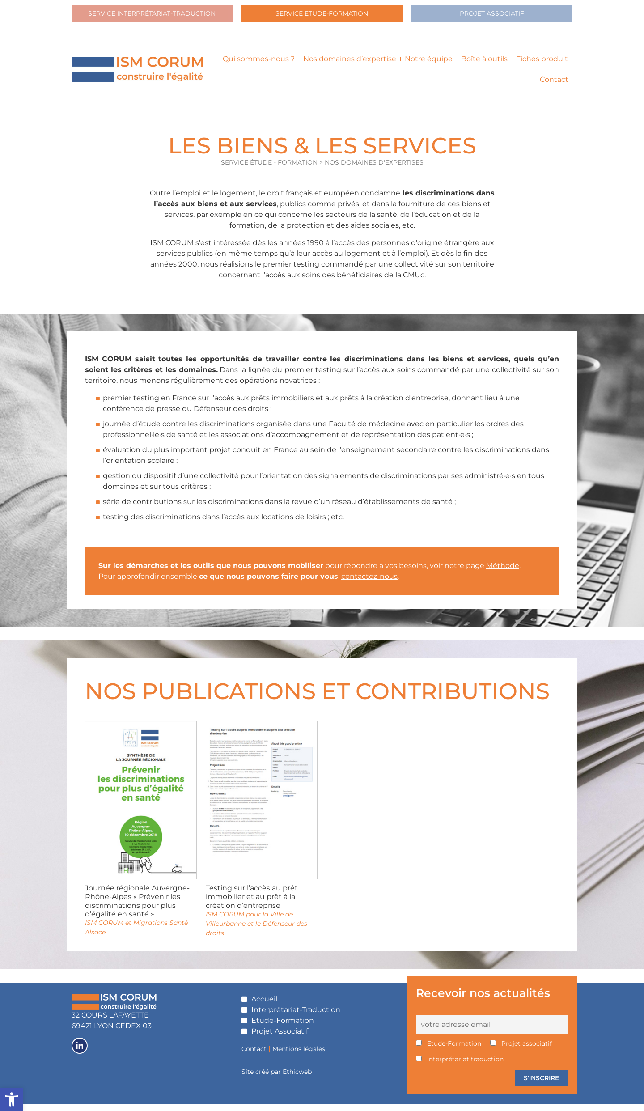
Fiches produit (542, 66)
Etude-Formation (448, 1051)
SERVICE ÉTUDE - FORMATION (270, 169)
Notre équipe (429, 66)
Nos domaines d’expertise (349, 66)
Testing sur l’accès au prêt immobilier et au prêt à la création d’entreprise (252, 903)
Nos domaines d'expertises (374, 169)
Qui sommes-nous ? (259, 66)
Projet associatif (521, 1051)
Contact (554, 86)
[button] (11, 1099)
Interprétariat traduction (460, 1066)
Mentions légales (298, 1056)
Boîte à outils (484, 66)
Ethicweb (297, 1079)
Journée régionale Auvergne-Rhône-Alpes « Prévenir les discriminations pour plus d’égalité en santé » (137, 908)
